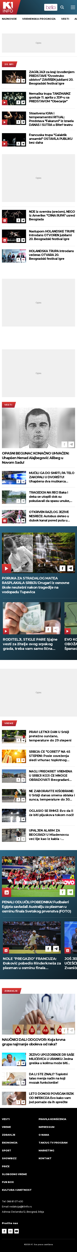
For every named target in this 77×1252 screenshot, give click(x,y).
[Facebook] (18, 81)
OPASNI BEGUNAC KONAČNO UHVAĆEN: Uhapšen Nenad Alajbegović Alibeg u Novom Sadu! (35, 458)
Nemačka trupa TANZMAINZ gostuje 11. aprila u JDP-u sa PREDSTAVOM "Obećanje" (49, 97)
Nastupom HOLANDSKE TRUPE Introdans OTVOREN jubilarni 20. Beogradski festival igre (51, 235)
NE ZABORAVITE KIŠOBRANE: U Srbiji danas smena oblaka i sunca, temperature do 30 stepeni (52, 795)
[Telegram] (23, 81)
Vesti (8, 404)
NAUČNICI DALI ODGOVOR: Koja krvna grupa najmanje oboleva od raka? (33, 1042)
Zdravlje (11, 991)
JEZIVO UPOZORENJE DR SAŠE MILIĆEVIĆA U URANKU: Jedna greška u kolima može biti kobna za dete (51, 1059)
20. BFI (9, 64)
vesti (65, 18)
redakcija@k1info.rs (20, 1206)
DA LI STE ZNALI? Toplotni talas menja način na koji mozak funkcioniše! (48, 1078)
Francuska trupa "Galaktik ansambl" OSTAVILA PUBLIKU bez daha (50, 138)
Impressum (46, 1127)
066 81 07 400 (15, 1201)
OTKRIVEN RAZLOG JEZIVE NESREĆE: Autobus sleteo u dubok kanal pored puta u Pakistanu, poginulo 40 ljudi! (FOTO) (50, 516)
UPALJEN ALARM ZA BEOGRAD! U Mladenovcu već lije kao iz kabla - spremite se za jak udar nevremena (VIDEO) (49, 835)
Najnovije (9, 18)
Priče (5, 1166)
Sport (6, 1150)
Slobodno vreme (14, 1174)
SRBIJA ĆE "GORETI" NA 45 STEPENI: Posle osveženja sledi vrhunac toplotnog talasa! (49, 756)
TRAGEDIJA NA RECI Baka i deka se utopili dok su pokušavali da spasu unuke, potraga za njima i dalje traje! (50, 497)
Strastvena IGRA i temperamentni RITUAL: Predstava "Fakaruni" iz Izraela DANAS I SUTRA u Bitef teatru (51, 119)
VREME (8, 723)
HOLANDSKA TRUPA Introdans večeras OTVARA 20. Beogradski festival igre (51, 255)
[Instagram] (10, 1231)
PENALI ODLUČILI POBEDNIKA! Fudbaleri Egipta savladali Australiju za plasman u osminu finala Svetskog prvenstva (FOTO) (36, 906)
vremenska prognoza (39, 18)
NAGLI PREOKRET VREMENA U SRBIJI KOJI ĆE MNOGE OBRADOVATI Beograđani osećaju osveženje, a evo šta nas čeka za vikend (51, 776)
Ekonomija (9, 1142)
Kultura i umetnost (17, 1189)
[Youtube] (16, 1231)
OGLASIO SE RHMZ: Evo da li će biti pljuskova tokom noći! (51, 813)
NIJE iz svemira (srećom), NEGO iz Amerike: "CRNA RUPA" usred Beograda (52, 215)
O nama (44, 1134)
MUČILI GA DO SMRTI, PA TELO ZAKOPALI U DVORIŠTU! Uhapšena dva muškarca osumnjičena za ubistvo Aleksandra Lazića (51, 477)
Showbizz (9, 1158)
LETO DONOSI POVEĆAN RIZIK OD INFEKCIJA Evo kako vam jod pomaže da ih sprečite (51, 1098)
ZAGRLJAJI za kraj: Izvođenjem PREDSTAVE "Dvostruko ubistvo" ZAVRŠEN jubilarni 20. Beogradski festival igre (51, 77)
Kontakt (45, 1158)
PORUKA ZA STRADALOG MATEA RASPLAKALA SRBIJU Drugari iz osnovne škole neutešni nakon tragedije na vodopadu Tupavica (35, 585)
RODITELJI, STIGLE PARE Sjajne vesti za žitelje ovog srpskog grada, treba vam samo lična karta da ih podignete (30, 644)
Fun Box (8, 1182)
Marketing (46, 1150)
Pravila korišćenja (52, 1119)
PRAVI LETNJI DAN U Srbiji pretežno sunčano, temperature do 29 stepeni (50, 736)
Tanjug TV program (53, 1142)
